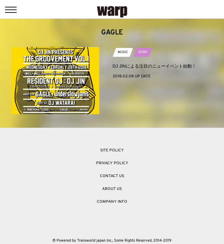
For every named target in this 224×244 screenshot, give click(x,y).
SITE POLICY (112, 150)
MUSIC (123, 52)
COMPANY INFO (112, 202)
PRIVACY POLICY (112, 163)
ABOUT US (112, 189)
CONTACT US (112, 176)
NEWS (142, 52)
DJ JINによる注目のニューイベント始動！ (154, 66)
